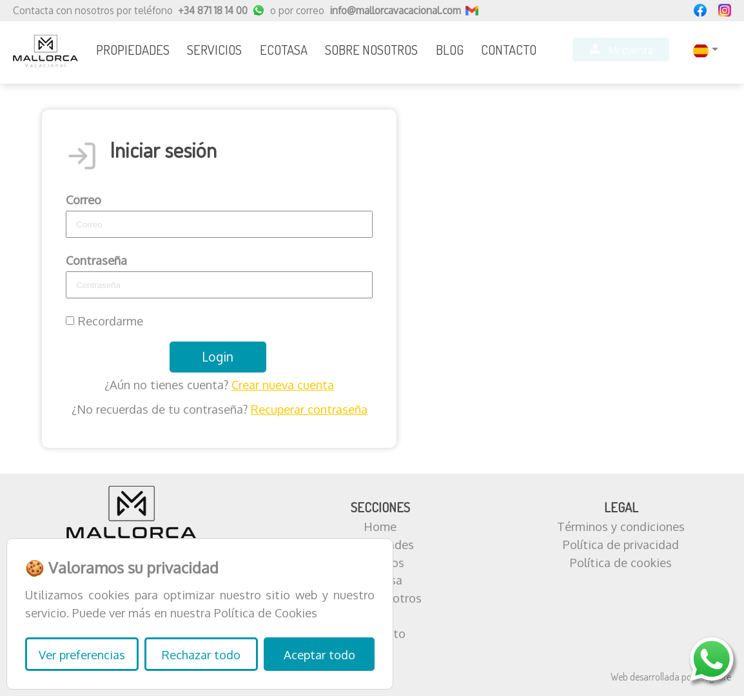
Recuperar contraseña (309, 408)
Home (380, 526)
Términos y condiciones (621, 526)
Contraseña (96, 260)
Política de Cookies (265, 612)
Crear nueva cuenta (282, 384)
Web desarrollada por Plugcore (671, 676)
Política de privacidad (621, 544)
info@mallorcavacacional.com (395, 10)
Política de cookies (621, 562)
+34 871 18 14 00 (213, 10)
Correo (83, 199)
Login (217, 357)
